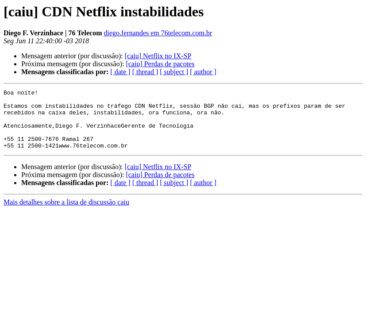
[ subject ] (174, 72)
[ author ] (203, 72)
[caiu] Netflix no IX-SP (158, 56)
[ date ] (120, 72)
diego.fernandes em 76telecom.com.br (158, 33)
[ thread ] (145, 72)
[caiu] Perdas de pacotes (160, 64)
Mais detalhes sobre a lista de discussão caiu (66, 214)
